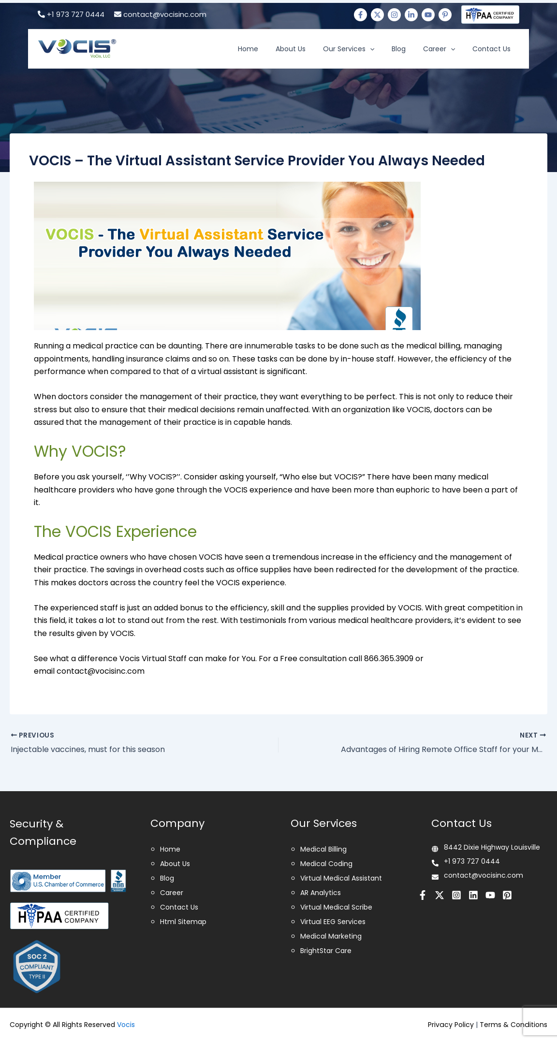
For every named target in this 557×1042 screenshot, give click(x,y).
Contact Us (494, 49)
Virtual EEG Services (333, 921)
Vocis (126, 1024)
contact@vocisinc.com (160, 14)
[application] (390, 48)
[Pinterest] (445, 14)
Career (448, 48)
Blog (413, 49)
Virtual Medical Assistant (341, 878)
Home (280, 49)
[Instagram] (394, 14)
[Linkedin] (411, 14)
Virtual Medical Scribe (336, 907)
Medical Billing (323, 849)
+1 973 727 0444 (71, 14)
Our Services (369, 48)
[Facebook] (360, 14)
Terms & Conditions (513, 1024)
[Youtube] (428, 14)
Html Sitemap (183, 921)
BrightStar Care (326, 950)
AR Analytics (320, 892)
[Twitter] (377, 14)
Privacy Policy (451, 1024)
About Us (317, 49)
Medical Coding (326, 863)
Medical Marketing (331, 936)
